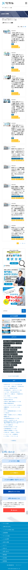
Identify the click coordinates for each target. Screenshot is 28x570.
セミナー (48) (7, 386)
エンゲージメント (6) (15, 407)
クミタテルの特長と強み (8, 529)
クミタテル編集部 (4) (8, 424)
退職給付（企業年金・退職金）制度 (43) (12, 347)
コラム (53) (18, 343)
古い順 (24, 26)
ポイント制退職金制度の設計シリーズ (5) (12, 410)
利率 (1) (17, 432)
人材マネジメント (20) (8, 360)
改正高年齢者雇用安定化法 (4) (10, 369)
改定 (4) (5, 420)
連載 (12, 67)
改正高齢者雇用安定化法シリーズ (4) (11, 418)
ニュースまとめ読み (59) (17, 384)
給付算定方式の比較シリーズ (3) (10, 426)
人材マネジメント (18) (17, 390)
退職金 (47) (14, 386)
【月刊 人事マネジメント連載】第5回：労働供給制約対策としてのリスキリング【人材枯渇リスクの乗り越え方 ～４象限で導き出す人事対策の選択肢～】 (17, 37)
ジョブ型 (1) (6, 436)
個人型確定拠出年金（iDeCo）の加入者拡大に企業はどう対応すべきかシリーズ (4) (14, 422)
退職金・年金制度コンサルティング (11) (12, 362)
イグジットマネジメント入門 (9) (10, 397)
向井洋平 (13, 160)
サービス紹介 (6, 523)
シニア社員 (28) (7, 356)
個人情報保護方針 (10, 565)
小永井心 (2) (6, 432)
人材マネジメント (15, 45)
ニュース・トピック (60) (9, 343)
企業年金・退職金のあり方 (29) (10, 354)
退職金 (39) (6, 349)
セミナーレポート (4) (8, 367)
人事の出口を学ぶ (7, 526)
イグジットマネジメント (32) (10, 352)
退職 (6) (5, 409)
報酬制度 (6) (6, 407)
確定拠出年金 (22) (13, 388)
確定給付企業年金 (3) (8, 371)
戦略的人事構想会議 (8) (9, 403)
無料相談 (5, 554)
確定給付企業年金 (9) (8, 399)
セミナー (5, 545)
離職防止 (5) (13, 365)
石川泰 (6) (19, 405)
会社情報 (5, 557)
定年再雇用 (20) (7, 390)
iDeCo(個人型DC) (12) (15, 392)
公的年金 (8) (6, 365)
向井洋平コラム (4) (13, 420)
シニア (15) (6, 392)
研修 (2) (12, 432)
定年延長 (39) (13, 349)
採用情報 (5, 561)
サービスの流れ (6, 535)
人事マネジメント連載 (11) (9, 393)
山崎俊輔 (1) (15, 434)
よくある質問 (6, 539)
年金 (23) (6, 388)
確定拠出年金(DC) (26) (17, 356)
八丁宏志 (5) (6, 412)
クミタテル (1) (18, 371)
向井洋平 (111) (7, 384)
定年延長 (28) (21, 386)
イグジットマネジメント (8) (9, 405)
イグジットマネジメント (16, 158)
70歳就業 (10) (20, 393)
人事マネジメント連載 (15, 47)
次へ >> (23, 243)
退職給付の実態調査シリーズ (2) (10, 430)
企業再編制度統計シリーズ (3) (10, 428)
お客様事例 (5, 532)
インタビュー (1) (7, 434)
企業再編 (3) (20, 369)
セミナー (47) (7, 345)
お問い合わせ (6, 551)
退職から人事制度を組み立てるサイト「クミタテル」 (13, 18)
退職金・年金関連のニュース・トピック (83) (13, 341)
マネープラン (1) (14, 436)
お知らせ (5, 548)
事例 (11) (17, 360)
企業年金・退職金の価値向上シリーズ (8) (12, 401)
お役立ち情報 (6, 542)
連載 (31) (20, 352)
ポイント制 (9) (7, 395)
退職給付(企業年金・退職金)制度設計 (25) (12, 358)
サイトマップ (18, 565)
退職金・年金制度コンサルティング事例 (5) (13, 414)
